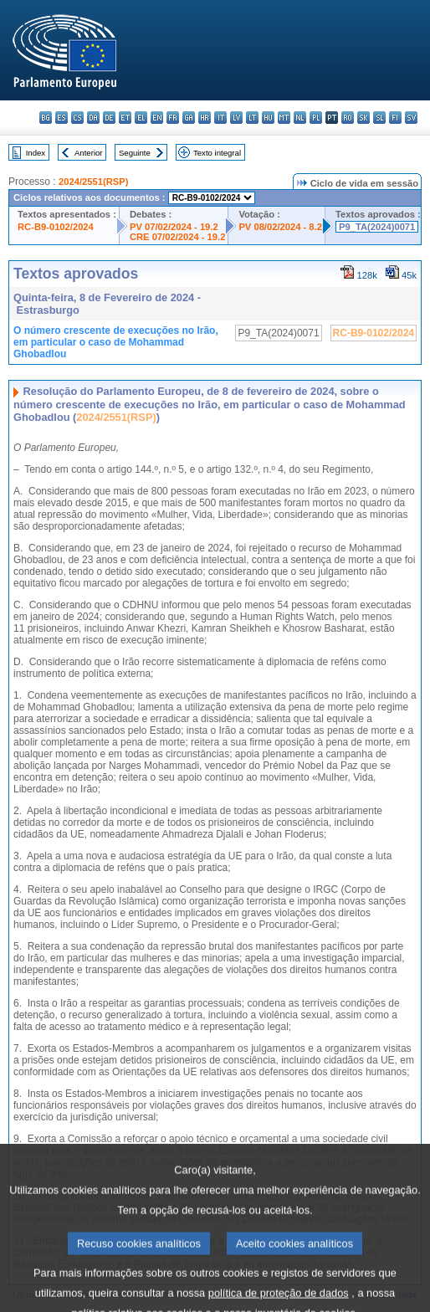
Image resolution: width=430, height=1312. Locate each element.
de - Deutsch (109, 117)
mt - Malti (284, 117)
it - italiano (220, 117)
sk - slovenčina (363, 117)
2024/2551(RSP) (93, 182)
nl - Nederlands (300, 117)
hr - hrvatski (204, 117)
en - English (157, 117)
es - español (61, 117)
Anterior (88, 152)
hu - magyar (268, 117)
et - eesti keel (125, 117)
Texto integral (217, 152)
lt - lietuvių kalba (252, 117)
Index (35, 152)
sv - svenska (411, 117)
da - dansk (93, 117)
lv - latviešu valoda (236, 117)
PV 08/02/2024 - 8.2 (280, 227)
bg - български (45, 117)
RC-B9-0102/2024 (56, 227)
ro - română (347, 117)
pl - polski (316, 117)
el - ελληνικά (141, 117)
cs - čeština (77, 117)
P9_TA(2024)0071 (377, 227)
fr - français (172, 117)
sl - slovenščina (379, 117)
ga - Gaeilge (188, 117)
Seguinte (135, 152)
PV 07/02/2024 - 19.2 (174, 227)
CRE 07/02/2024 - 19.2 (177, 237)
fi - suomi (395, 117)
